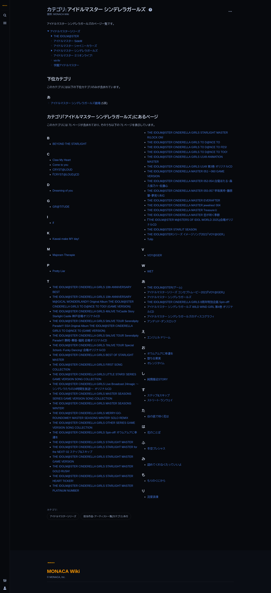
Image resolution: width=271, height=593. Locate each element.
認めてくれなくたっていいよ (164, 464)
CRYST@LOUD (62, 169)
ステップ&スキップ (158, 395)
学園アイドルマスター (66, 65)
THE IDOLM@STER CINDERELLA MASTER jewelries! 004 (183, 205)
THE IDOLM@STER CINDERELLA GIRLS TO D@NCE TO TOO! (187, 152)
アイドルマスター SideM (68, 41)
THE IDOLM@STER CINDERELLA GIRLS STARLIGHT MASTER (93, 442)
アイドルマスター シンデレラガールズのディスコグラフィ (180, 316)
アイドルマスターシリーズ (65, 31)
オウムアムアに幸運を (160, 353)
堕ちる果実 (154, 358)
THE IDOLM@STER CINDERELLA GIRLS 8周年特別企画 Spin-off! (188, 302)
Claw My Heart (62, 160)
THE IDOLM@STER (66, 36)
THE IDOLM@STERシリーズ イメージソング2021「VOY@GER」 (186, 234)
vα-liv (57, 60)
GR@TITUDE (61, 206)
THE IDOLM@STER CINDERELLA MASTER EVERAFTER (183, 200)
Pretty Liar (59, 271)
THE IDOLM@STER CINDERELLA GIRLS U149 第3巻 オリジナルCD (189, 166)
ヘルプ (150, 9)
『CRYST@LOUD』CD (66, 174)
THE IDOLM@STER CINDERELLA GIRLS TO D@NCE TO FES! (187, 147)
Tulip (150, 239)
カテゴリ (52, 509)
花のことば (154, 432)
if (53, 222)
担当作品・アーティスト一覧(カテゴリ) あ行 (105, 516)
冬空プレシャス (156, 448)
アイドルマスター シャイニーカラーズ (75, 45)
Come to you (60, 164)
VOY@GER (154, 255)
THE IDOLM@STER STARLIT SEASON (172, 229)
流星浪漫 (152, 496)
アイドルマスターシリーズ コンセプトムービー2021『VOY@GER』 (186, 292)
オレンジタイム (156, 363)
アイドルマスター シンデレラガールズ (76, 50)
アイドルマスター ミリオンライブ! (73, 55)
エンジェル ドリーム (158, 337)
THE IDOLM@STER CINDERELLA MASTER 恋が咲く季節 (183, 215)
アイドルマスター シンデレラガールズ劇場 (75, 103)
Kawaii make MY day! (66, 238)
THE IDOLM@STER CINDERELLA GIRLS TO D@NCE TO (183, 142)
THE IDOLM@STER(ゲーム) (164, 287)
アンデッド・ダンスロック (161, 321)
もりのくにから (156, 480)
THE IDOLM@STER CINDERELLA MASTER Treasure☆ (182, 210)
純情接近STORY (157, 379)
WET (150, 271)
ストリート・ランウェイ (159, 400)
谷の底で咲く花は (158, 416)
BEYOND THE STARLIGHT (70, 143)
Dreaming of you (63, 190)
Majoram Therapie (64, 255)
